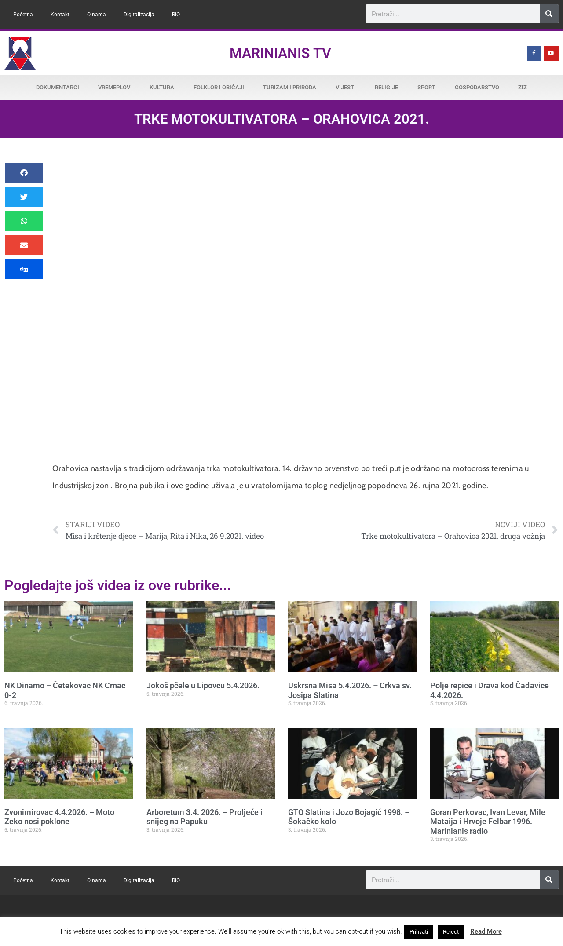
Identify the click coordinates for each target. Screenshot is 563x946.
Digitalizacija (139, 14)
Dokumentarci (57, 87)
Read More (486, 931)
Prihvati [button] (418, 931)
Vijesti (346, 87)
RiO (176, 14)
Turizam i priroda (289, 87)
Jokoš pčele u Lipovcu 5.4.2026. (203, 685)
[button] (24, 173)
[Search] (549, 13)
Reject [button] (451, 931)
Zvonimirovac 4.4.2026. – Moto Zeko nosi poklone (59, 816)
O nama (96, 14)
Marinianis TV (280, 53)
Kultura (162, 87)
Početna (23, 14)
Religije (386, 87)
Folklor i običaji (219, 87)
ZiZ (522, 87)
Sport (426, 87)
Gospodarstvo (477, 87)
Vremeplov (114, 87)
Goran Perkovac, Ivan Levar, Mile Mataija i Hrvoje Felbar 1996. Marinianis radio (487, 821)
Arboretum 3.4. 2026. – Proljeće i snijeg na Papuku (204, 816)
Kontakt (60, 14)
